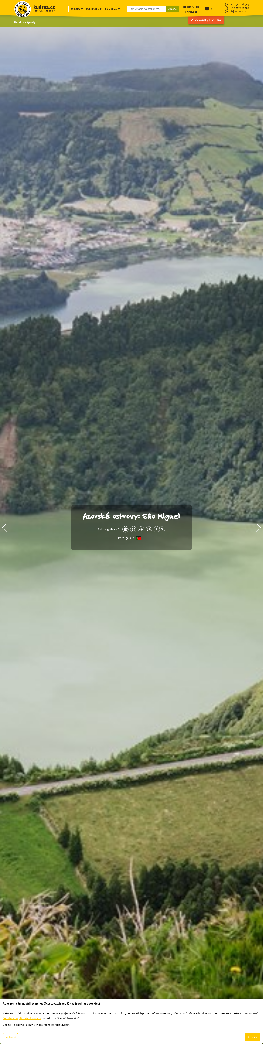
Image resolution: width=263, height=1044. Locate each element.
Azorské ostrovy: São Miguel (131, 515)
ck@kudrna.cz (238, 11)
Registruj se (191, 6)
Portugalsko (126, 538)
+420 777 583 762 (239, 8)
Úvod (17, 22)
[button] (4, 527)
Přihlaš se (191, 11)
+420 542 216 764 (239, 4)
